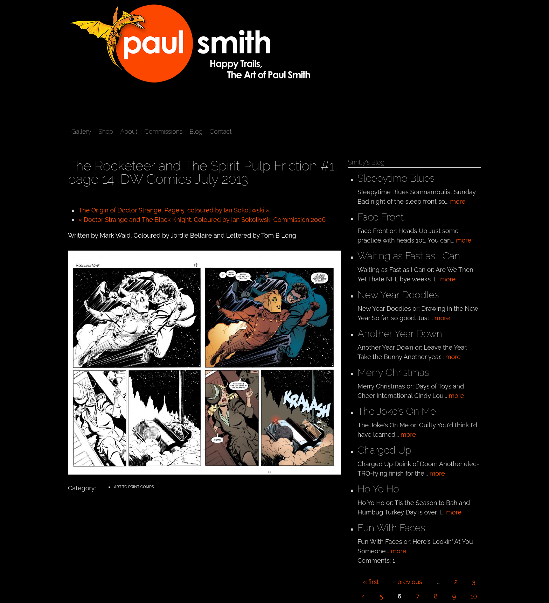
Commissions (163, 131)
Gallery (81, 131)
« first (371, 582)
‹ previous (408, 582)
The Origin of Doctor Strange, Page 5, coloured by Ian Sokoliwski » (174, 210)
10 (474, 596)
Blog (195, 131)
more (457, 201)
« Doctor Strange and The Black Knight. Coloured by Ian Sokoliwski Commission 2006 (202, 219)
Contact (221, 131)
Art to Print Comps (134, 487)
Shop (105, 131)
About (128, 131)
